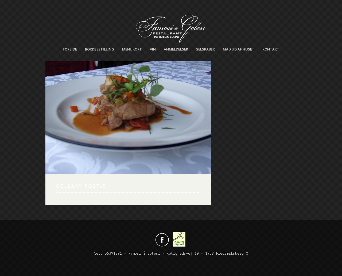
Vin (153, 49)
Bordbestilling (99, 49)
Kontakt (270, 49)
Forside (70, 49)
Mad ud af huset (238, 49)
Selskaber (205, 49)
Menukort (132, 49)
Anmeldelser (176, 49)
